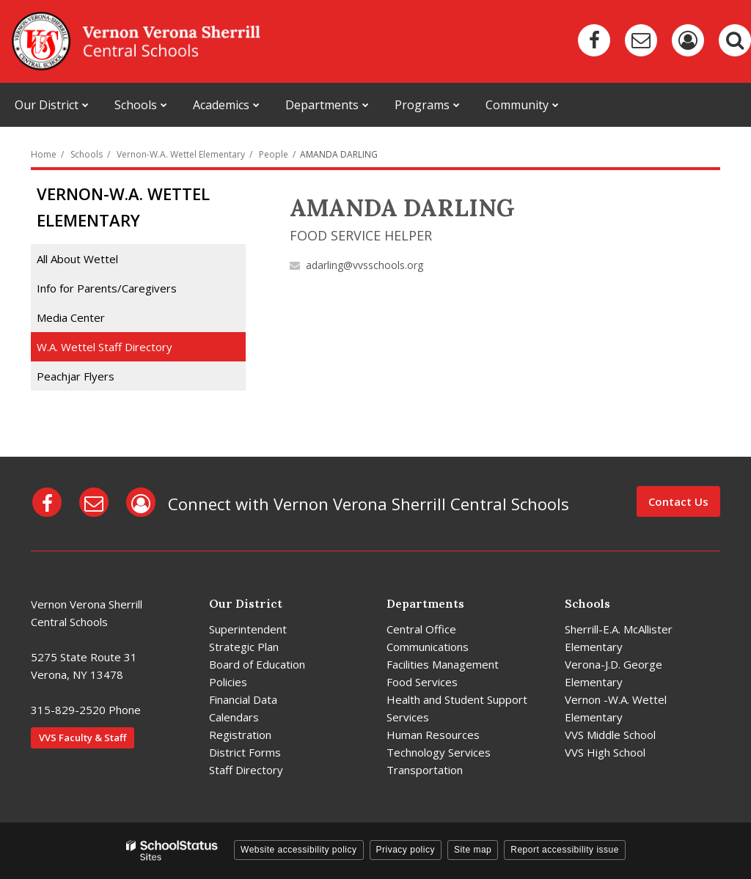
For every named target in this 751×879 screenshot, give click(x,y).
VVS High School (605, 752)
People (273, 154)
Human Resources (433, 734)
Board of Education (257, 664)
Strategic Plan (244, 646)
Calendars (234, 717)
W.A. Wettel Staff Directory (104, 346)
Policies (228, 681)
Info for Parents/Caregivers (107, 288)
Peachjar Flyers (96, 379)
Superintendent (248, 629)
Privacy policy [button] (405, 850)
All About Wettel (77, 258)
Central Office (421, 629)
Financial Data (243, 699)
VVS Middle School (610, 734)
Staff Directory (246, 769)
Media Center (71, 317)
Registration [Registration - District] (240, 734)
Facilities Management (443, 664)
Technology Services (439, 752)
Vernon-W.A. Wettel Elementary (181, 154)
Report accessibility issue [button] (564, 850)
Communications (428, 646)
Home (43, 154)
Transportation (425, 769)
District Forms (245, 752)
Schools (86, 154)
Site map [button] (472, 850)
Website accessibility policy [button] (299, 850)
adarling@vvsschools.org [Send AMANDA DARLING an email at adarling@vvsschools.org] (364, 265)
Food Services (422, 681)
